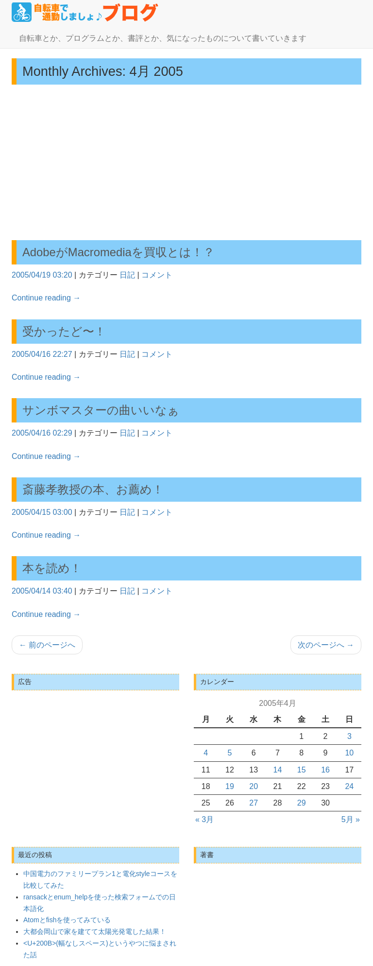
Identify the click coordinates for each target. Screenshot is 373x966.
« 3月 (204, 819)
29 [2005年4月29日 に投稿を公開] (301, 803)
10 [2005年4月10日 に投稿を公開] (349, 753)
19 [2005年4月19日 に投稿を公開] (229, 786)
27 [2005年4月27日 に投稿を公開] (253, 803)
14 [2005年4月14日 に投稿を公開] (277, 770)
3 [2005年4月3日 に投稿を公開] (349, 736)
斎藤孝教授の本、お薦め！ (93, 489)
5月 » (350, 819)
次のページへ (326, 645)
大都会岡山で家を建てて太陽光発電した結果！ (94, 931)
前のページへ (47, 645)
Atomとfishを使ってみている (67, 920)
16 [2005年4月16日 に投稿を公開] (325, 770)
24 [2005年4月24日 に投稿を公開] (349, 786)
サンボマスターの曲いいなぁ (100, 410)
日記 (127, 275)
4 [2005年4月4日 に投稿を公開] (205, 753)
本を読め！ (52, 568)
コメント (156, 275)
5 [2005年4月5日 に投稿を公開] (229, 753)
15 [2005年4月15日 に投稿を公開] (301, 770)
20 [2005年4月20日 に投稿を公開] (253, 786)
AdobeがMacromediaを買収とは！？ (118, 252)
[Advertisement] (186, 162)
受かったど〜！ (64, 331)
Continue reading (46, 298)
